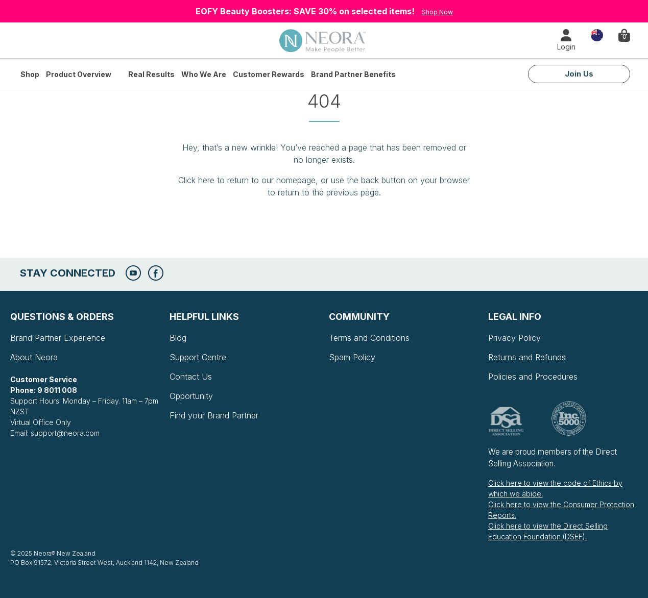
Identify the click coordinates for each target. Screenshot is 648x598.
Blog (178, 338)
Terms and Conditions (369, 338)
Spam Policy (352, 357)
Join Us (579, 74)
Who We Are (203, 74)
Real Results (151, 74)
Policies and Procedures (533, 376)
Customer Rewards (268, 74)
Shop (29, 74)
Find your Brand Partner (214, 415)
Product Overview (78, 74)
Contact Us (191, 376)
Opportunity (191, 396)
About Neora (34, 357)
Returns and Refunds (527, 357)
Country (597, 34)
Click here (196, 180)
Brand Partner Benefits (353, 74)
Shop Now (437, 12)
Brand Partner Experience (57, 338)
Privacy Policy (514, 338)
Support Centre (198, 357)
